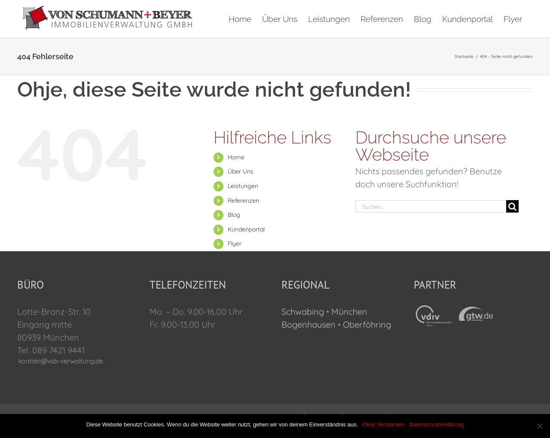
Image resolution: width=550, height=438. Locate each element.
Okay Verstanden (383, 424)
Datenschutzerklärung (436, 424)
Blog (234, 215)
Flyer (234, 243)
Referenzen (243, 200)
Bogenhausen (308, 324)
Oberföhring (367, 324)
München (349, 311)
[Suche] (512, 206)
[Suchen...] (430, 206)
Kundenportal (246, 229)
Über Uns (241, 171)
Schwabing (302, 311)
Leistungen (243, 186)
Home (236, 157)
